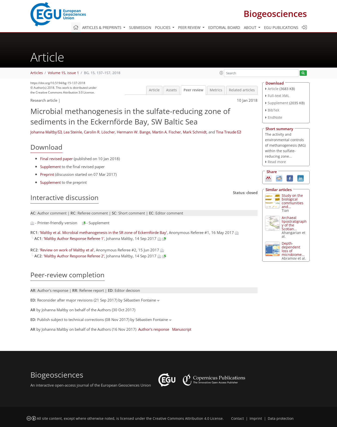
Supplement (50, 166)
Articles (36, 73)
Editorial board (224, 27)
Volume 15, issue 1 (63, 73)
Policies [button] (163, 27)
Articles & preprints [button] (102, 27)
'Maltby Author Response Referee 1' (74, 238)
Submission (140, 27)
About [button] (250, 27)
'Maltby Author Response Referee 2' (74, 255)
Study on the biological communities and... (292, 201)
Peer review (193, 90)
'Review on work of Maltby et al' (67, 249)
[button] (221, 73)
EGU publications (281, 27)
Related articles (242, 90)
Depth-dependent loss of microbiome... (293, 249)
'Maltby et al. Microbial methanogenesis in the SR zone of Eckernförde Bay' (103, 232)
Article (154, 90)
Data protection (281, 418)
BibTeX (273, 110)
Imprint (256, 418)
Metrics (216, 90)
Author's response (153, 329)
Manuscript (181, 329)
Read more (277, 161)
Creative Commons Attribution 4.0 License (188, 418)
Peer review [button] (190, 27)
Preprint (47, 174)
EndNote (275, 117)
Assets (171, 90)
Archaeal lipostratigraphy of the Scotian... (294, 223)
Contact (237, 418)
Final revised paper (56, 158)
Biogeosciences (275, 13)
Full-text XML (278, 95)
